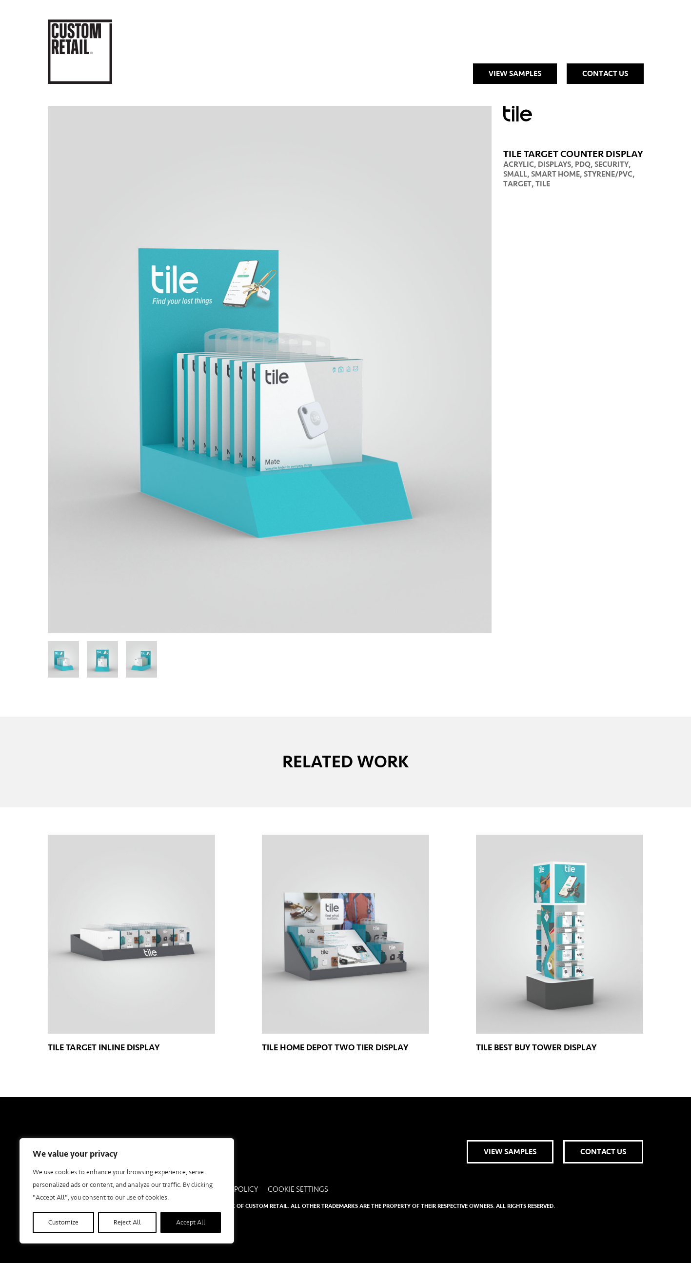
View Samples (515, 74)
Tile (542, 184)
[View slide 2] (102, 659)
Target (517, 184)
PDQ (583, 164)
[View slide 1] (63, 659)
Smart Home (555, 174)
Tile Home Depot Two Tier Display (345, 944)
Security (611, 164)
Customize (63, 1222)
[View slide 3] (141, 659)
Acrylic (518, 164)
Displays (554, 164)
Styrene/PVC (608, 174)
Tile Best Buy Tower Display (559, 944)
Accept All (190, 1222)
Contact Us (605, 74)
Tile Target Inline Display (131, 944)
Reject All (127, 1222)
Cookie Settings (298, 1189)
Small (515, 174)
